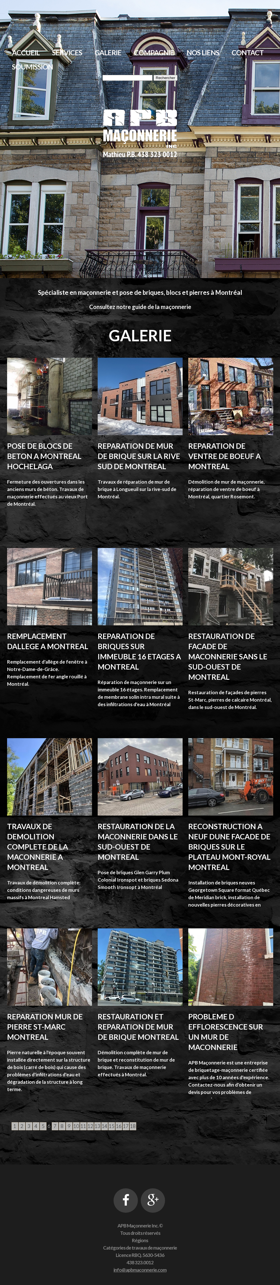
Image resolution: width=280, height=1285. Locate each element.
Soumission (32, 66)
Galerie (108, 52)
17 (126, 1126)
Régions (140, 1240)
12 (90, 1126)
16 (118, 1126)
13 (97, 1126)
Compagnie (154, 52)
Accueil (26, 52)
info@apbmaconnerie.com (140, 1270)
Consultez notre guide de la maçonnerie (140, 306)
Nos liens (203, 52)
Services (67, 52)
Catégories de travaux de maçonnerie (140, 1248)
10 (76, 1126)
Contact (248, 52)
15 (111, 1126)
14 (104, 1126)
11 (83, 1126)
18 (133, 1126)
